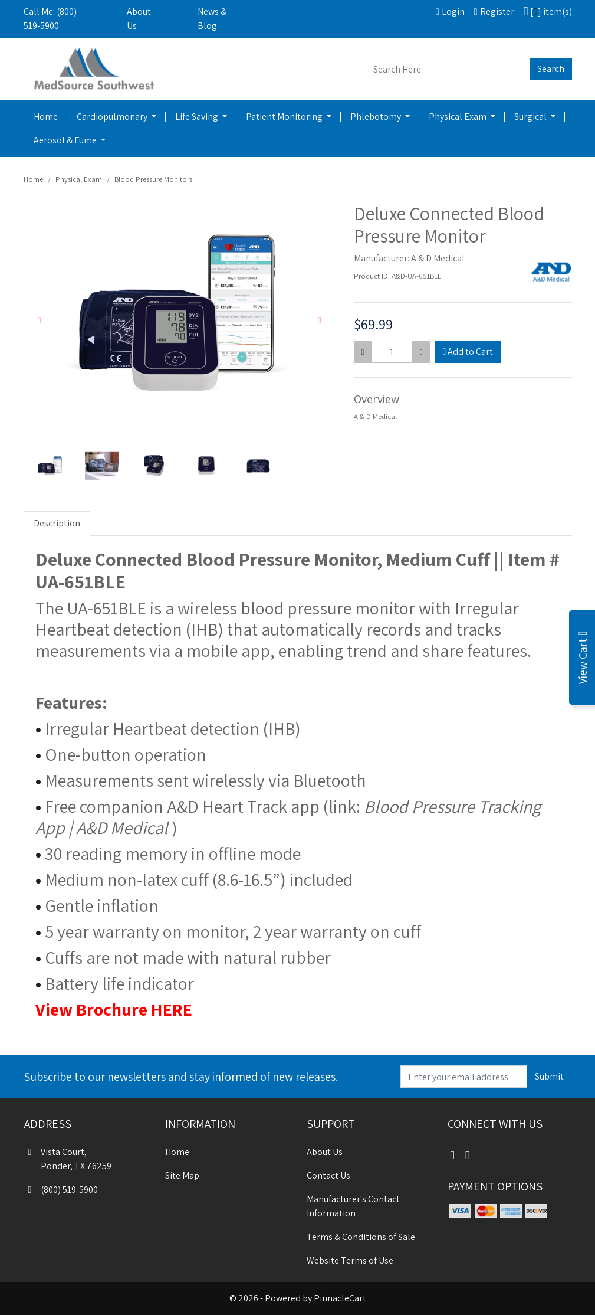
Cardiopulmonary (113, 116)
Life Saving (197, 116)
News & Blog (212, 18)
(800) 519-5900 (61, 1189)
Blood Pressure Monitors (153, 179)
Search (550, 69)
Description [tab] (57, 523)
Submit (549, 1076)
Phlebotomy (376, 116)
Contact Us (328, 1175)
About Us (139, 18)
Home (46, 116)
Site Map (182, 1175)
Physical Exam (458, 116)
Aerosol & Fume (66, 140)
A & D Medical (438, 258)
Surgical (531, 116)
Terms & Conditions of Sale (361, 1237)
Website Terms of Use (350, 1260)
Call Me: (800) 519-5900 (50, 18)
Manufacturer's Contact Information (353, 1206)
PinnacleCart (340, 1298)
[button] (39, 320)
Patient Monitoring (285, 116)
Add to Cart (468, 351)
